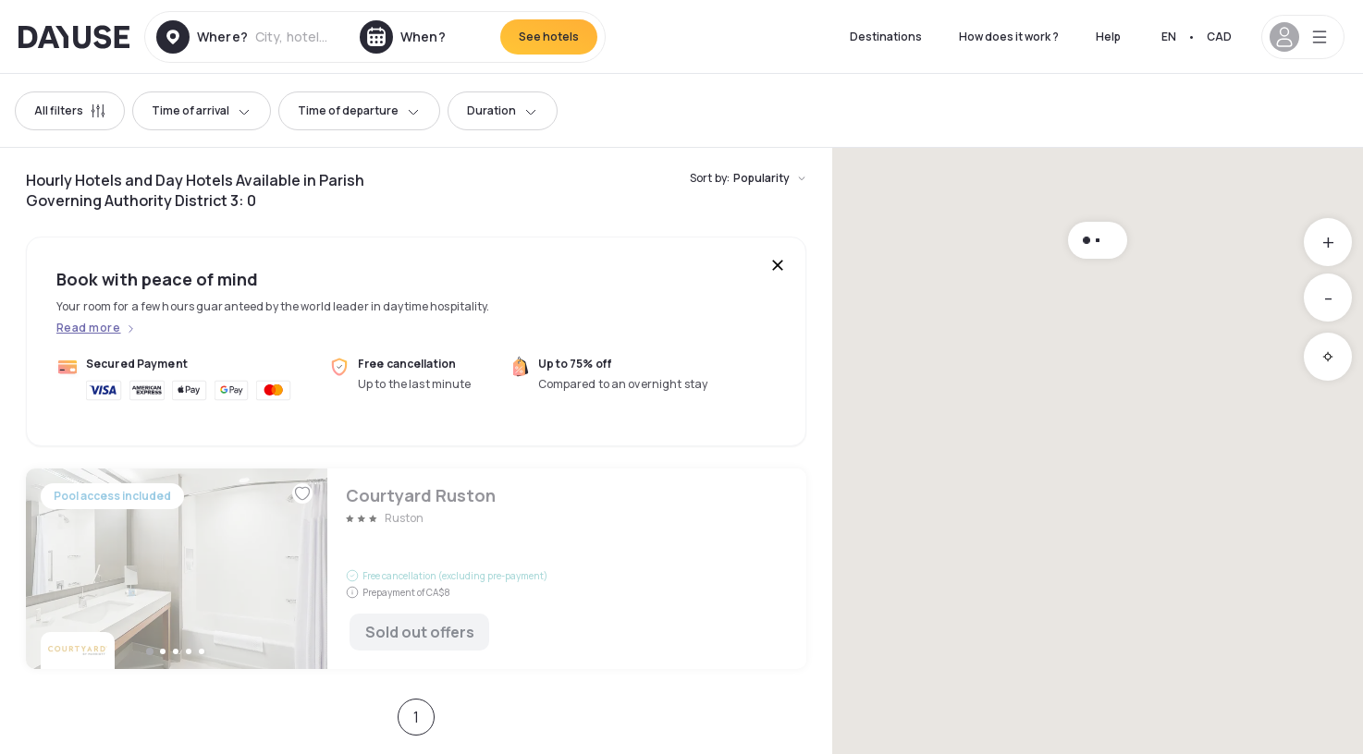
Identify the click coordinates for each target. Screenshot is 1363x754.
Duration (502, 110)
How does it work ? (1009, 36)
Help (1108, 36)
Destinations (886, 36)
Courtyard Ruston (416, 568)
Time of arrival (202, 110)
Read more (88, 328)
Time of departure (359, 110)
